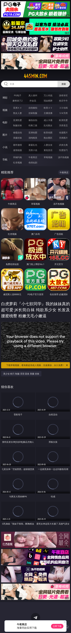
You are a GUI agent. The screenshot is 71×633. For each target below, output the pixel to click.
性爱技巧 (63, 150)
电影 (4, 122)
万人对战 (48, 95)
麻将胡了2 (17, 100)
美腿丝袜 (17, 137)
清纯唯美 (33, 137)
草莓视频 (48, 157)
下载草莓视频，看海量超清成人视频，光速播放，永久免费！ (37, 365)
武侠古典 (63, 144)
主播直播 (48, 113)
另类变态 (63, 125)
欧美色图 (48, 132)
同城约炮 (17, 157)
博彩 (4, 97)
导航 (4, 159)
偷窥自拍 (17, 132)
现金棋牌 (48, 100)
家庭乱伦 (33, 144)
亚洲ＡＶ (17, 107)
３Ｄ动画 (63, 107)
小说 (4, 147)
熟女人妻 (17, 113)
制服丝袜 (17, 125)
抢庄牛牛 (63, 100)
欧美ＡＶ (48, 107)
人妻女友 (48, 144)
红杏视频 (17, 162)
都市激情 (17, 144)
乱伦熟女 (48, 125)
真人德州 (33, 95)
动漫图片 (63, 132)
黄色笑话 (48, 150)
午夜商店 (33, 157)
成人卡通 (48, 120)
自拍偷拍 (33, 107)
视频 (4, 110)
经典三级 (33, 125)
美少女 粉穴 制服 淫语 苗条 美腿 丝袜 (21, 373)
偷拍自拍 (33, 120)
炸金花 (33, 100)
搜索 (64, 83)
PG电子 (17, 95)
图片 (4, 134)
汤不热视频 (63, 157)
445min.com (35, 76)
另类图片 (63, 137)
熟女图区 (48, 137)
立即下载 (57, 626)
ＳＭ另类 (63, 113)
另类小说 (33, 150)
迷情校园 (17, 150)
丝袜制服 (33, 113)
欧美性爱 (63, 120)
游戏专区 (63, 95)
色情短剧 (33, 162)
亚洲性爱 (17, 120)
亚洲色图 (33, 132)
